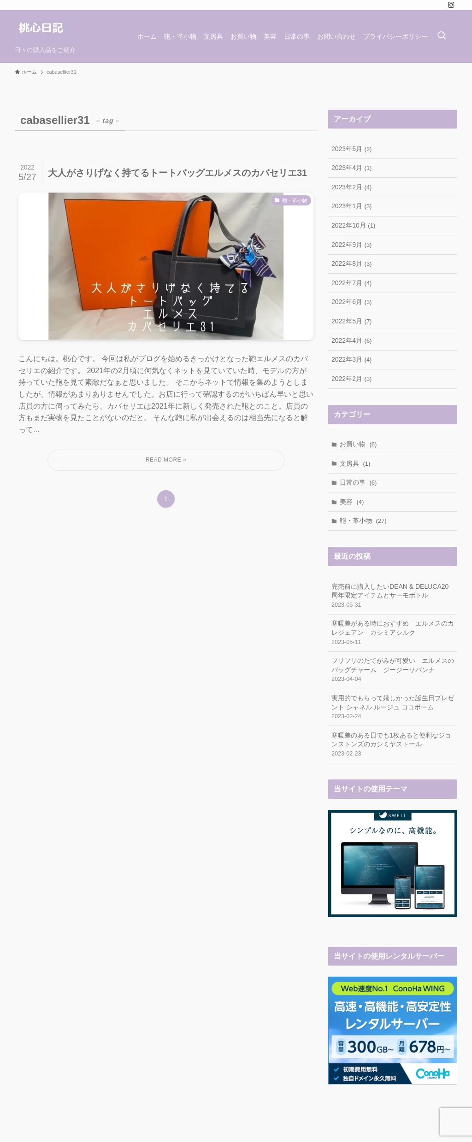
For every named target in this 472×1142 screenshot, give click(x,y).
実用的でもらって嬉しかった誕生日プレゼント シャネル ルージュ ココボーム (392, 707)
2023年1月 (351, 206)
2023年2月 (351, 187)
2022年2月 (351, 378)
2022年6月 (351, 301)
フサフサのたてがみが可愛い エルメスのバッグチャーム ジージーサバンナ (392, 670)
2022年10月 (353, 225)
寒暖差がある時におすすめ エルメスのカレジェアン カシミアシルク (392, 633)
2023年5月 (351, 148)
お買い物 (358, 444)
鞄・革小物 (363, 520)
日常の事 (358, 482)
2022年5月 (351, 321)
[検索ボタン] (441, 36)
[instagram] (451, 5)
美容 (352, 501)
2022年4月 (351, 340)
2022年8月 (351, 263)
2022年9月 (351, 244)
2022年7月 (351, 283)
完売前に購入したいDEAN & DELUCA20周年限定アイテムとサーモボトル (392, 596)
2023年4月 (351, 167)
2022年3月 (351, 359)
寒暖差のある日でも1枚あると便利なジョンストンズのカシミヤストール (392, 745)
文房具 (355, 463)
